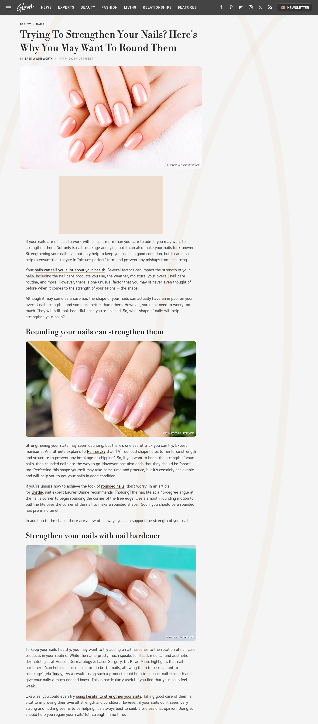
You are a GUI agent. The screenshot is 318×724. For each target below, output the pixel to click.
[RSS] (270, 8)
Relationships (157, 7)
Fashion (110, 7)
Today (57, 673)
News (46, 7)
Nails (40, 24)
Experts (66, 7)
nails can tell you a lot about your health (70, 270)
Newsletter (295, 7)
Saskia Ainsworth (39, 59)
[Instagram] (250, 8)
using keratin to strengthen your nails (108, 696)
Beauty (88, 7)
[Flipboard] (240, 8)
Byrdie (37, 492)
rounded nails (113, 486)
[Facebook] (221, 8)
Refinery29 (96, 451)
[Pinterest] (231, 8)
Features (187, 7)
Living (130, 7)
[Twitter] (260, 8)
